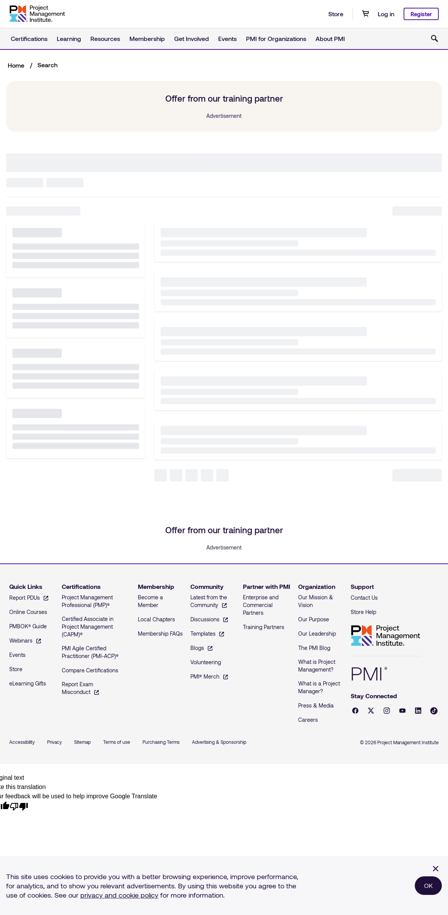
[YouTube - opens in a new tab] (402, 710)
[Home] (37, 13)
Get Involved (191, 38)
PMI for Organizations (276, 38)
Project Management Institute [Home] (385, 635)
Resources (105, 38)
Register (421, 14)
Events (227, 38)
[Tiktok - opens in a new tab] (434, 711)
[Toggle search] (434, 38)
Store (335, 13)
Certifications (29, 38)
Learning (69, 38)
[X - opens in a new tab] (371, 710)
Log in (386, 13)
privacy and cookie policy (119, 895)
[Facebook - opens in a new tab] (355, 710)
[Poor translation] (19, 806)
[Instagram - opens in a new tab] (387, 710)
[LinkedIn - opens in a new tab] (418, 710)
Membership (147, 38)
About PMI (330, 38)
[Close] (435, 868)
